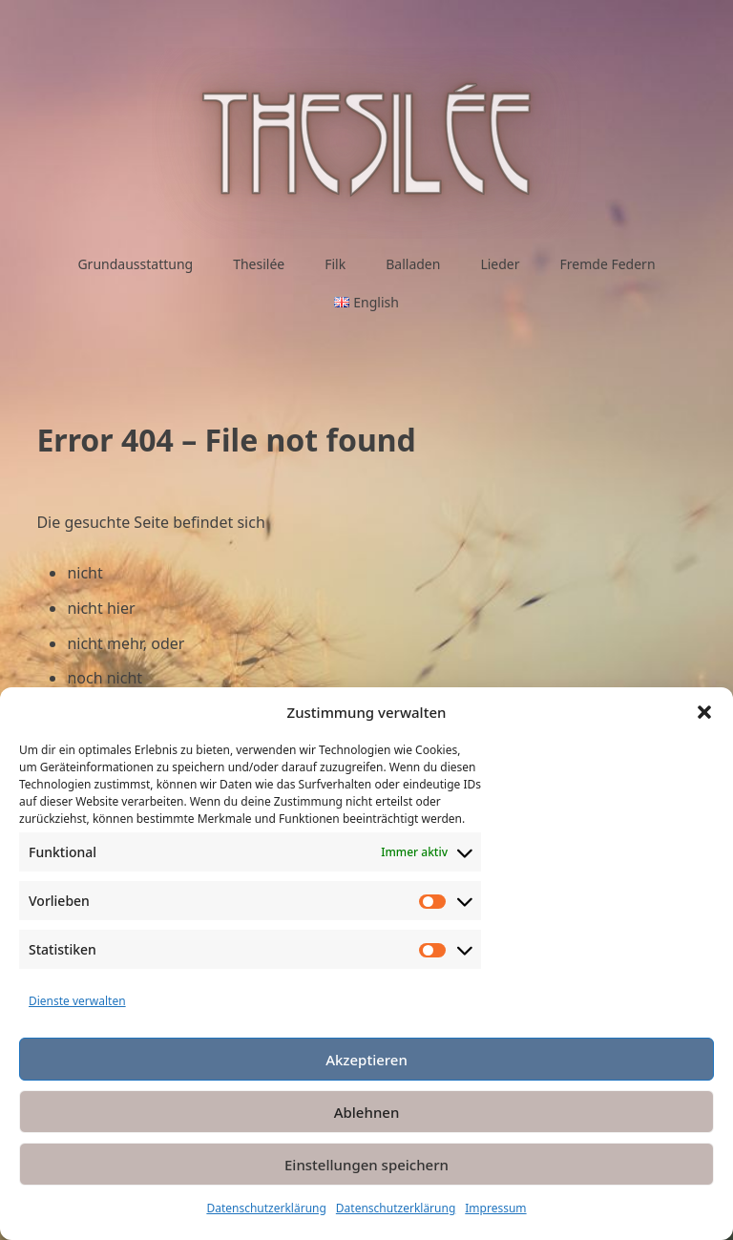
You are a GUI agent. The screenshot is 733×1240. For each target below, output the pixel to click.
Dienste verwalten (77, 1001)
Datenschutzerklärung (265, 1208)
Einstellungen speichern (366, 1164)
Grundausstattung (135, 264)
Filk (335, 264)
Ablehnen (367, 1112)
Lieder (499, 264)
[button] (704, 712)
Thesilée (258, 264)
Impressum (495, 1208)
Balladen (413, 264)
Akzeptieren (366, 1059)
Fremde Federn (608, 264)
